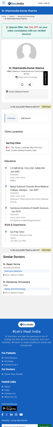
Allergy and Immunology (26, 16)
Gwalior (11, 16)
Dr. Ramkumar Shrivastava (16, 282)
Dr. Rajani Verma (11, 264)
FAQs (7, 390)
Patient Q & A (11, 364)
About (8, 386)
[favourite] (22, 85)
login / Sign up (44, 3)
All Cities (9, 361)
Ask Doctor (26, 118)
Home (4, 16)
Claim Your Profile (14, 374)
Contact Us (10, 393)
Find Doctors (11, 357)
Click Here (46, 106)
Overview (11, 118)
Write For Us (11, 397)
